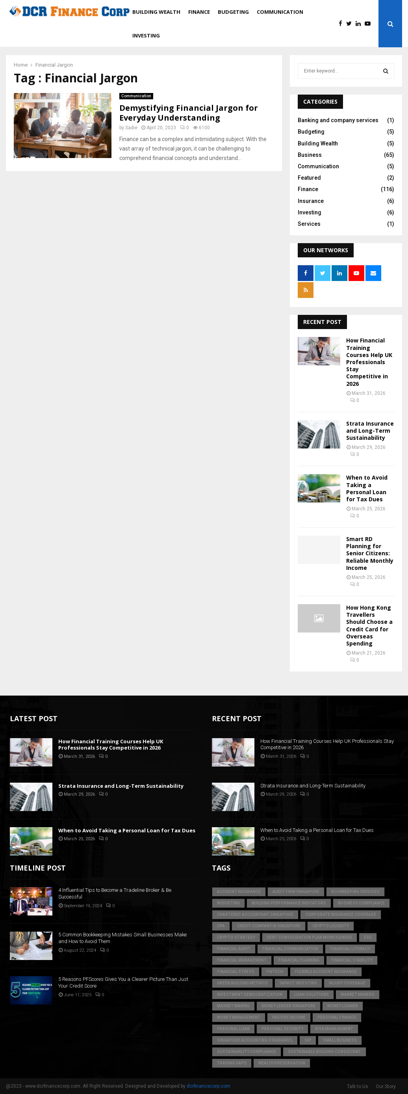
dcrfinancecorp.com (208, 1086)
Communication (280, 11)
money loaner (342, 1006)
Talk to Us (357, 1086)
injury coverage (347, 983)
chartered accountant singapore (255, 914)
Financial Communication (290, 949)
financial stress (235, 971)
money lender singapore (288, 1006)
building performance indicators (289, 903)
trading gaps (232, 1063)
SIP (307, 1040)
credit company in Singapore (268, 926)
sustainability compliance (246, 1051)
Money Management (238, 1017)
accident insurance (239, 891)
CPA (221, 926)
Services (309, 224)
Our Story (386, 1086)
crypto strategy (236, 937)
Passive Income (289, 1017)
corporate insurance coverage (340, 914)
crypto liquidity (330, 926)
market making (233, 1006)
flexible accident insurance (326, 971)
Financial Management (242, 960)
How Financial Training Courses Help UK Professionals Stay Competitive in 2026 (369, 362)
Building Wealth (156, 11)
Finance (199, 11)
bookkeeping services (355, 891)
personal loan (233, 1029)
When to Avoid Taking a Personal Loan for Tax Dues (367, 488)
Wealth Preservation (281, 1063)
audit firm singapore (296, 891)
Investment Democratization (249, 994)
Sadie (131, 127)
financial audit (233, 949)
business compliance (361, 903)
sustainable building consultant (324, 1051)
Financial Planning (298, 960)
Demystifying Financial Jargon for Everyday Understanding (188, 112)
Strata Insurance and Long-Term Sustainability (370, 430)
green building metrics (242, 983)
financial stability (352, 960)
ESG (368, 937)
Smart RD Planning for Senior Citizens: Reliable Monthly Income (369, 553)
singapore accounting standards (255, 1040)
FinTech (274, 971)
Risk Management (334, 1029)
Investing (146, 35)
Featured (309, 178)
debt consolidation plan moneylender (309, 937)
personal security (282, 1029)
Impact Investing (298, 983)
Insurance (311, 201)
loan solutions (311, 994)
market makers (358, 994)
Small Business (340, 1040)
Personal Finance (336, 1017)
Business (310, 155)
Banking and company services (338, 120)
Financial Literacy (350, 949)
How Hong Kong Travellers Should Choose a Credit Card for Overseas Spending (369, 625)
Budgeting (233, 11)
